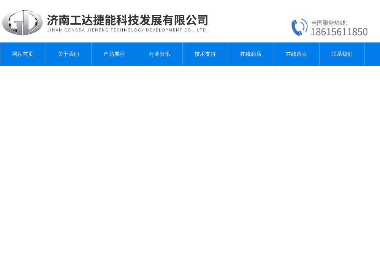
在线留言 (296, 54)
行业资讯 (159, 54)
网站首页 (22, 54)
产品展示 (114, 54)
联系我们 (342, 54)
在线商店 (250, 54)
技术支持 (205, 54)
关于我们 (68, 54)
